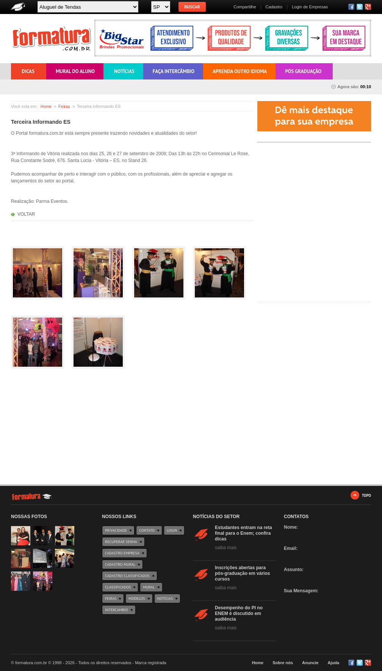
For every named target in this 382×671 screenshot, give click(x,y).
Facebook (351, 7)
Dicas (28, 71)
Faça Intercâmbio (173, 71)
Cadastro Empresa (122, 553)
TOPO (366, 495)
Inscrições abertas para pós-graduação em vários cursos (242, 573)
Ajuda (333, 662)
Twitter (360, 7)
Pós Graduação (303, 71)
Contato (147, 530)
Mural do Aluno (75, 71)
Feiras (64, 106)
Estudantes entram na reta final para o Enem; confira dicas (243, 533)
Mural (149, 587)
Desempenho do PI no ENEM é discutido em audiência (239, 613)
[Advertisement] (314, 245)
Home (46, 106)
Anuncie (310, 662)
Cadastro (274, 7)
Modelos (136, 598)
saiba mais (225, 547)
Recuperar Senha (121, 541)
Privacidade (116, 530)
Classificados (118, 587)
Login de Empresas (310, 7)
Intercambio (116, 609)
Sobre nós (282, 662)
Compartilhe (244, 7)
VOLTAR (26, 214)
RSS (368, 7)
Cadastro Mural (120, 564)
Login (172, 530)
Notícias (124, 71)
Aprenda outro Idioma (240, 71)
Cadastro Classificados (127, 575)
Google (368, 663)
